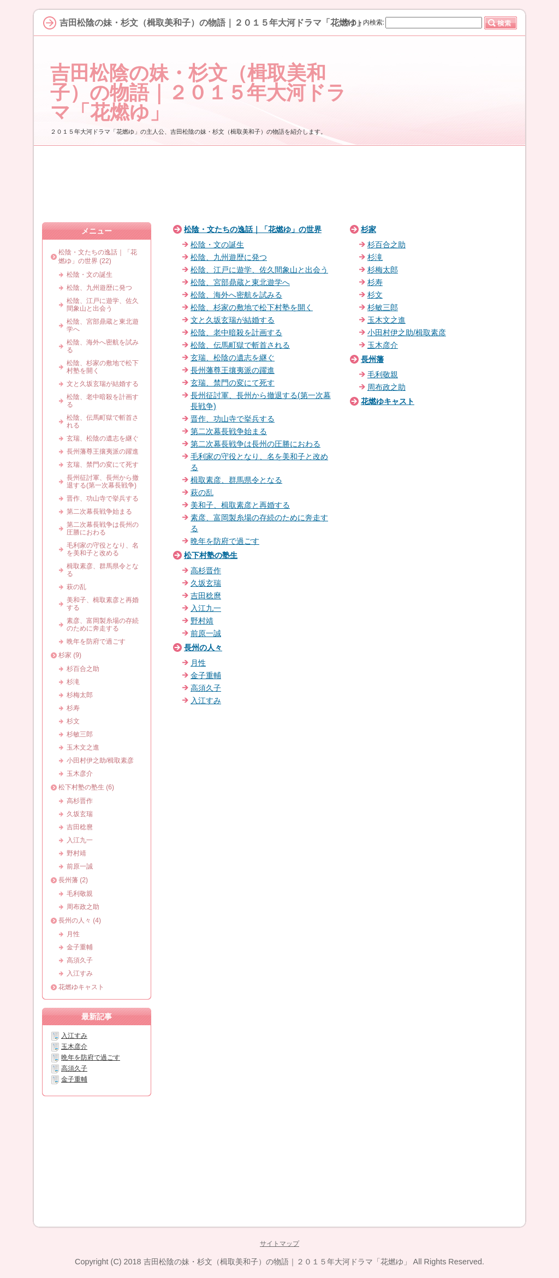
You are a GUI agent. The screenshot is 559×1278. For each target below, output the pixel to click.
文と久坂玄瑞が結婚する (233, 320)
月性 (198, 662)
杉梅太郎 (382, 269)
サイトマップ (279, 1243)
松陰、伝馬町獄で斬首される (240, 345)
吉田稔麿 (206, 595)
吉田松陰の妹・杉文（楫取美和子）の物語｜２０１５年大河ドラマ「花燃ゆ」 (198, 92)
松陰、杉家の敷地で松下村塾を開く (252, 307)
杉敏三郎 (382, 307)
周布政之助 (386, 387)
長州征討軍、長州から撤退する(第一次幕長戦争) (103, 481)
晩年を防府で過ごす (225, 541)
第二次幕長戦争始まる (229, 431)
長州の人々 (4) (79, 920)
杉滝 (375, 257)
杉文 (375, 294)
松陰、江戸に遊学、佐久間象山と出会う (259, 269)
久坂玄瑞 (206, 583)
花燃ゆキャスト (387, 401)
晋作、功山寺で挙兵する (233, 418)
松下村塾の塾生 (210, 555)
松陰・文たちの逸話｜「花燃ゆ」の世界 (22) (97, 256)
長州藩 (372, 359)
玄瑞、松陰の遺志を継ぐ (233, 357)
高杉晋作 (206, 570)
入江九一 (206, 608)
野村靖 (202, 620)
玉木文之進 (386, 320)
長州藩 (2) (73, 880)
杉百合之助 (386, 244)
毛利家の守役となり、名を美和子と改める (103, 549)
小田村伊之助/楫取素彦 (406, 332)
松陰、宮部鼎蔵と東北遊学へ (240, 282)
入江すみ (206, 700)
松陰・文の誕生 (217, 244)
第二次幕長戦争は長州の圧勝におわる (255, 443)
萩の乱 (202, 492)
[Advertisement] (279, 184)
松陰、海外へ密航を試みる (236, 294)
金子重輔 (206, 675)
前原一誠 (206, 633)
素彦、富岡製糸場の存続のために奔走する (103, 624)
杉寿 (375, 282)
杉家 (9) (69, 655)
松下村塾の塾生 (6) (86, 787)
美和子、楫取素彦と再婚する (240, 505)
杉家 (368, 229)
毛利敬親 (382, 374)
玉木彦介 (382, 345)
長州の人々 (203, 647)
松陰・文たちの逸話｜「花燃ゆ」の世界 (253, 229)
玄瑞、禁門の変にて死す (233, 382)
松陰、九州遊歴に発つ (229, 257)
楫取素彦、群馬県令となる (236, 479)
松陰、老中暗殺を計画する (236, 332)
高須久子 (206, 687)
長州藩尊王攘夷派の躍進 (233, 370)
